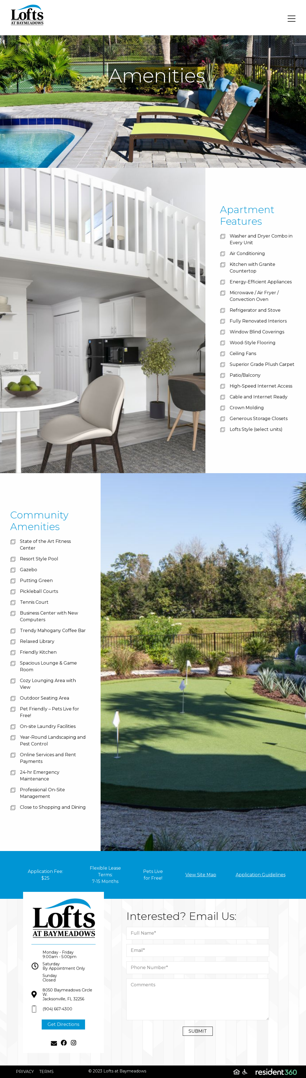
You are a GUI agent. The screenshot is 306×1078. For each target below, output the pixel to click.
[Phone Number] (206, 967)
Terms (46, 1071)
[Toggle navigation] (291, 18)
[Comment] (206, 999)
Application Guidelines (260, 874)
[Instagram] (73, 1051)
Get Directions (63, 1032)
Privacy (25, 1071)
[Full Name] (206, 933)
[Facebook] (64, 1051)
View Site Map (200, 874)
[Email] (54, 1051)
